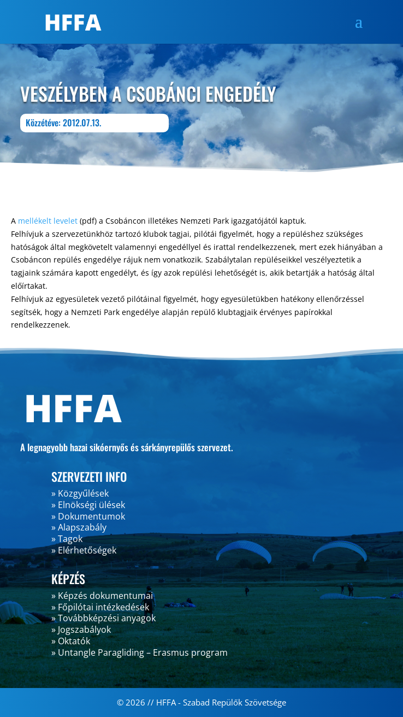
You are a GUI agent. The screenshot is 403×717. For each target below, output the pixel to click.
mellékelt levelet (48, 220)
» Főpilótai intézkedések (100, 607)
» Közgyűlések (80, 493)
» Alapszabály (78, 527)
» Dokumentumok (88, 516)
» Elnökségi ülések (88, 505)
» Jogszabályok (81, 629)
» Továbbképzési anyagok (103, 618)
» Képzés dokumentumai (102, 596)
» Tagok (66, 539)
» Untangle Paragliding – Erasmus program (139, 652)
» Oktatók (70, 641)
